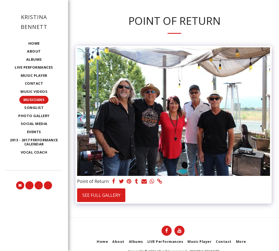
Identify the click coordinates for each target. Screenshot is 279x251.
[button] (20, 185)
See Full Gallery (101, 195)
